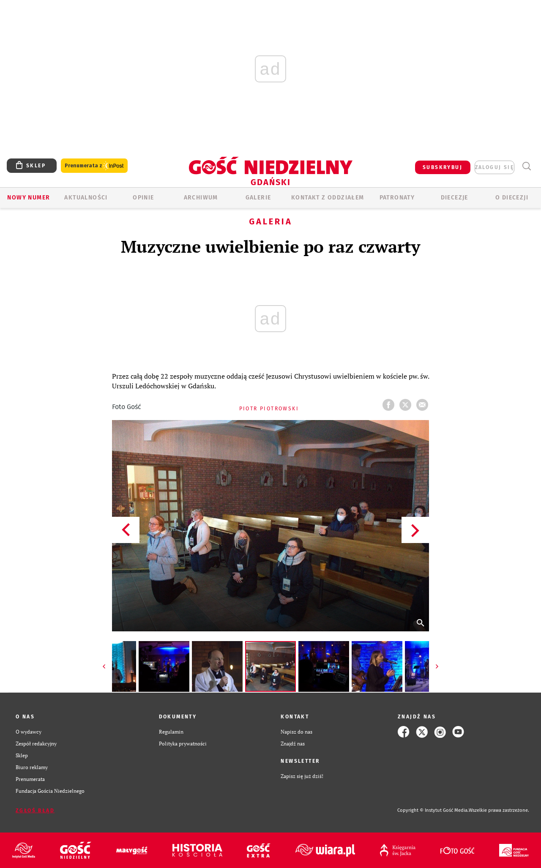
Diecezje (454, 197)
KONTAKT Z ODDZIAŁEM (327, 197)
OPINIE (143, 197)
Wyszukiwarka (526, 166)
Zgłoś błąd (35, 810)
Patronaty (397, 197)
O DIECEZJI (511, 197)
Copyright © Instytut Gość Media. (433, 810)
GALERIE (258, 197)
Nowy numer (28, 197)
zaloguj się (494, 167)
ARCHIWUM (201, 197)
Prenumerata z (94, 166)
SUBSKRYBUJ (442, 167)
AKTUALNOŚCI (85, 197)
